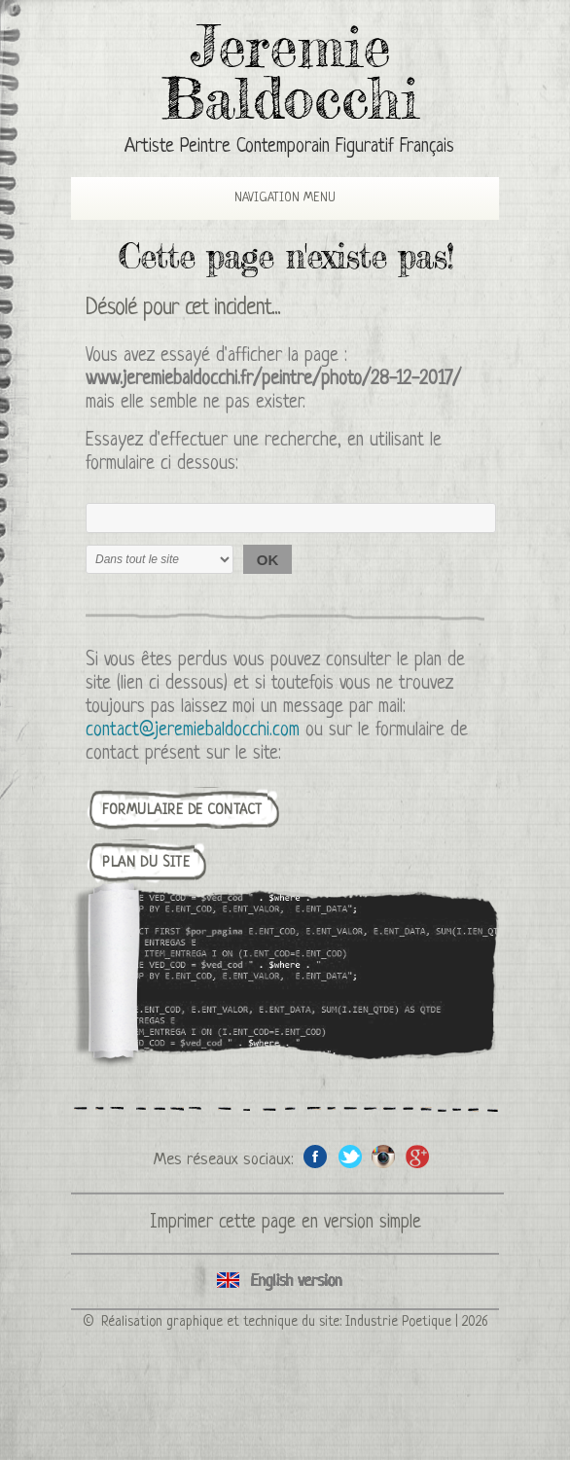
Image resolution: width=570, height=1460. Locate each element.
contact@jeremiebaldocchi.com (193, 731)
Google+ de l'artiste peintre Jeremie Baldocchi (418, 1156)
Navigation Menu (268, 198)
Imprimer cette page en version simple (285, 1223)
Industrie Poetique (398, 1322)
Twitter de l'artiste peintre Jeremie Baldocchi (350, 1156)
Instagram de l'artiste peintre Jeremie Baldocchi (384, 1156)
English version (285, 1281)
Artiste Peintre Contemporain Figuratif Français (289, 147)
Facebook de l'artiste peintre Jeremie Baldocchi (315, 1156)
